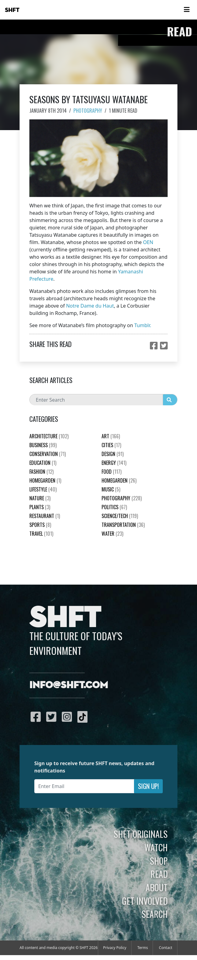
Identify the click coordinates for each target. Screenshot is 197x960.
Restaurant (44, 516)
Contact (165, 947)
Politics (114, 507)
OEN (148, 242)
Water (112, 533)
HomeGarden (45, 480)
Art (111, 436)
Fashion (41, 471)
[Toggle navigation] (186, 9)
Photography (87, 110)
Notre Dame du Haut (90, 305)
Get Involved (145, 900)
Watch (156, 847)
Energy (114, 462)
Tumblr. (142, 325)
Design (113, 454)
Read (159, 873)
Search (155, 913)
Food (111, 471)
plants (39, 507)
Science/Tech (120, 516)
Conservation (47, 454)
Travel (41, 533)
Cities (111, 445)
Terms (142, 947)
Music (111, 489)
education (42, 462)
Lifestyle (43, 489)
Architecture (49, 436)
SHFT (12, 10)
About (157, 887)
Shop (159, 860)
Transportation (123, 524)
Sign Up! (148, 786)
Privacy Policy (114, 947)
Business (43, 445)
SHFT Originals (141, 833)
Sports (40, 524)
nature (39, 498)
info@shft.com (68, 685)
